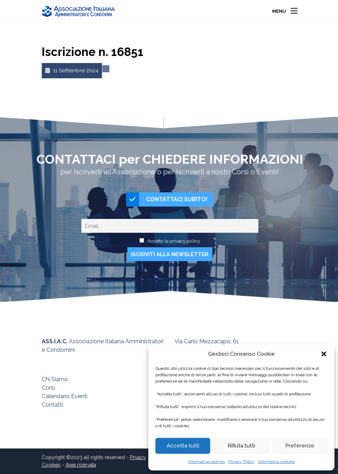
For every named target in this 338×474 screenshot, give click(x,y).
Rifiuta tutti (241, 445)
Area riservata (80, 465)
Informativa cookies (206, 461)
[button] (323, 353)
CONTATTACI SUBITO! (166, 199)
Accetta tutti (183, 445)
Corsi (48, 387)
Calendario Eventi (64, 396)
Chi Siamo (55, 379)
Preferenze (299, 445)
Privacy (138, 457)
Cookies (51, 465)
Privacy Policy (241, 461)
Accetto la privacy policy (173, 241)
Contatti (52, 404)
